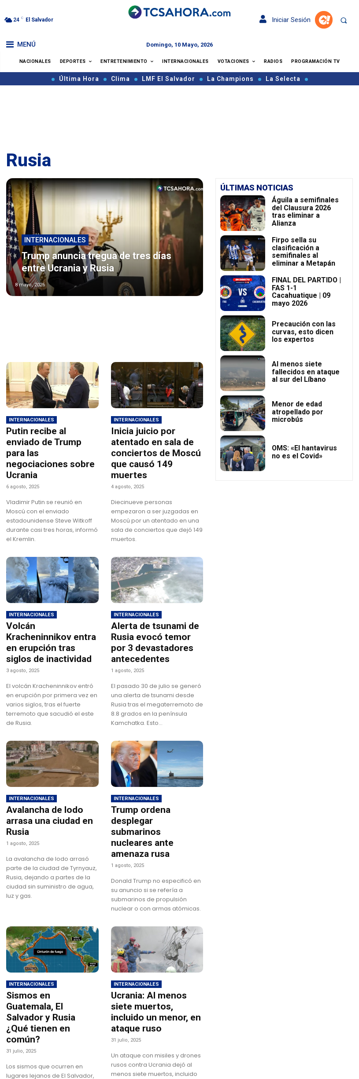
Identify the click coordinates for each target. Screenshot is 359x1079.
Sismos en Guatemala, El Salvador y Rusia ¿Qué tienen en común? (48, 957)
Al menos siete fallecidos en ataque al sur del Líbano (305, 371)
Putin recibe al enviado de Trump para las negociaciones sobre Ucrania (51, 445)
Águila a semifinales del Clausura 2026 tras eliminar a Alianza (306, 211)
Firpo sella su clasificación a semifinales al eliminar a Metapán (307, 251)
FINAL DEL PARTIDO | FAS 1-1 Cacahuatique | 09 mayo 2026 (306, 291)
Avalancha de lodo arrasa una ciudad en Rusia (49, 792)
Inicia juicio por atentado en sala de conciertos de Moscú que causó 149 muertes (154, 445)
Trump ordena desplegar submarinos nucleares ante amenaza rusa (154, 797)
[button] (344, 20)
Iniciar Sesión (285, 20)
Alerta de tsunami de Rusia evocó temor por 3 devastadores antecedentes (153, 624)
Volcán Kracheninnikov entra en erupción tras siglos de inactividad (46, 619)
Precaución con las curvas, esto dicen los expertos (306, 331)
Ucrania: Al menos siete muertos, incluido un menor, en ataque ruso (151, 957)
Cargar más (104, 1064)
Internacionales (55, 247)
